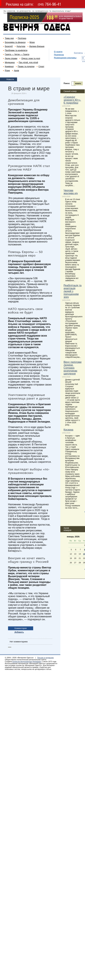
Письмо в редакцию (45, 658)
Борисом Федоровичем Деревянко (26, 661)
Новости (10, 79)
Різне (7, 70)
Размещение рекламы (65, 58)
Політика (22, 38)
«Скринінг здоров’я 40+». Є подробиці (72, 100)
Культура (21, 46)
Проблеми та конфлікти (16, 50)
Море (32, 42)
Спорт (41, 66)
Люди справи (11, 58)
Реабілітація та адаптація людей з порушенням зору (72, 291)
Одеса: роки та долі (30, 58)
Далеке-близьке (36, 46)
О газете (58, 51)
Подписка (59, 54)
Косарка (68, 429)
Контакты (78, 53)
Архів (16, 70)
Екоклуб (9, 46)
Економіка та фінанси (15, 42)
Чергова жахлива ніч (71, 192)
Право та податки (26, 66)
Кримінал (9, 66)
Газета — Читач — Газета (17, 54)
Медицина (10, 62)
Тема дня (9, 38)
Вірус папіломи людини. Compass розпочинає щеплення (72, 368)
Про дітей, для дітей (28, 62)
